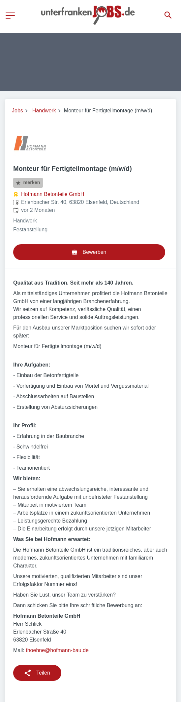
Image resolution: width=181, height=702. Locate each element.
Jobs (17, 110)
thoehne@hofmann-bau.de (57, 650)
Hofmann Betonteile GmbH (52, 194)
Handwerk (44, 110)
